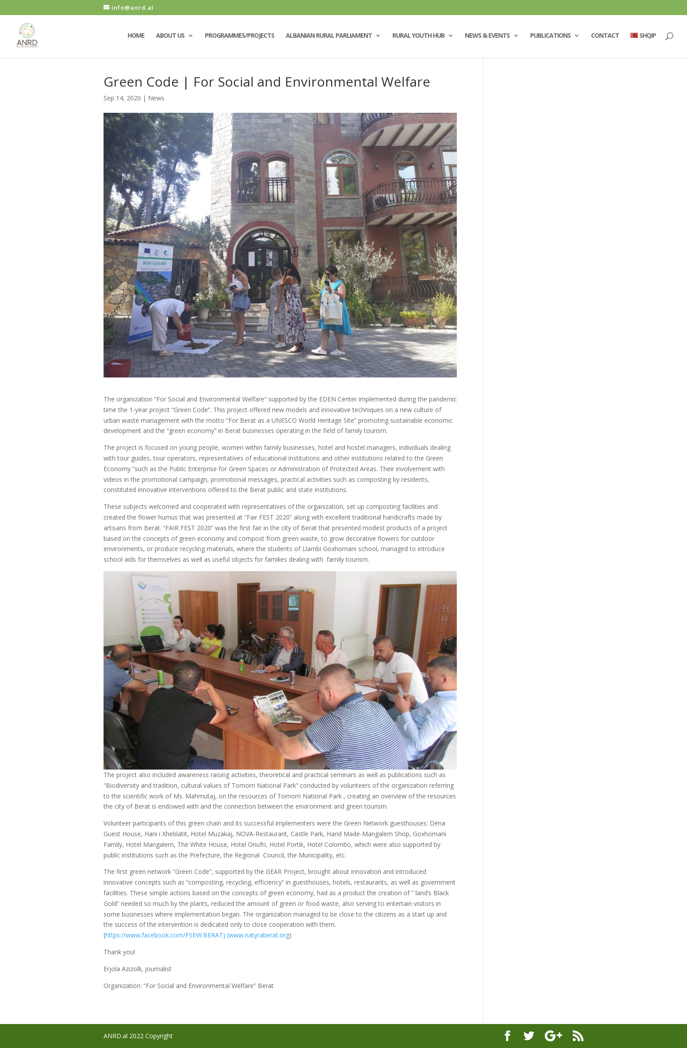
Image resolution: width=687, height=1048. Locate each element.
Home (136, 36)
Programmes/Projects (239, 36)
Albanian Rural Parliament (329, 36)
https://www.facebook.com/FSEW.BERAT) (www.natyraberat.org (197, 935)
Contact (605, 36)
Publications (550, 36)
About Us (170, 36)
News (156, 98)
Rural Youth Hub (418, 36)
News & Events (487, 36)
